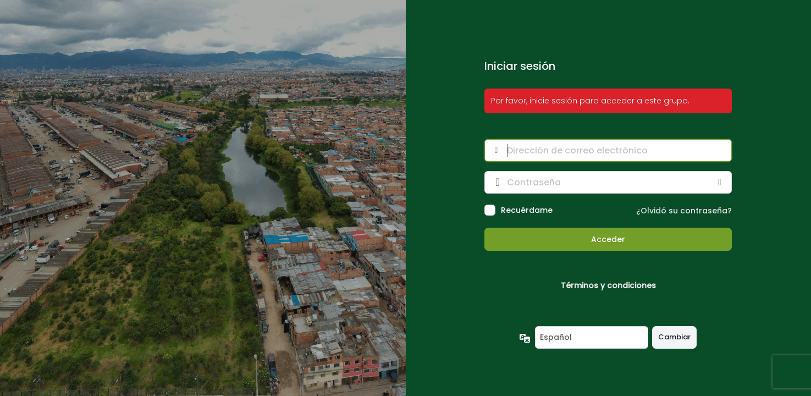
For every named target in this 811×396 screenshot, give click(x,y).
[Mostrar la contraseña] (721, 182)
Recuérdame (527, 210)
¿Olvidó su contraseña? (684, 210)
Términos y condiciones (608, 285)
